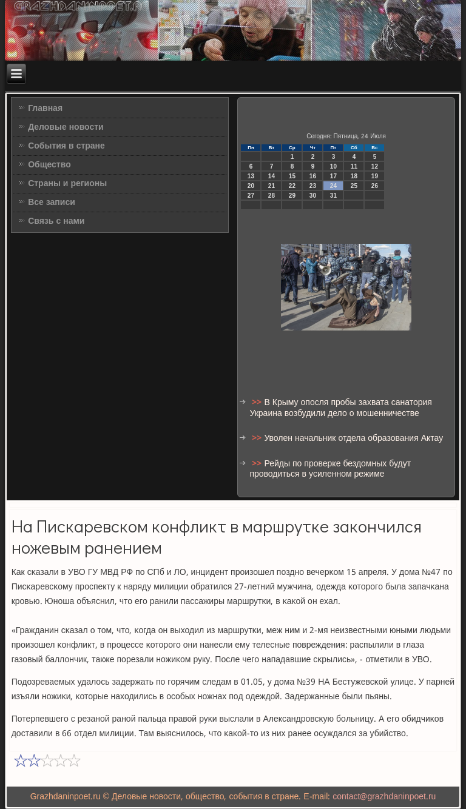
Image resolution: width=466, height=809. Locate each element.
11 (354, 166)
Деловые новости (66, 127)
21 (271, 186)
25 (354, 186)
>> (258, 402)
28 (271, 195)
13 (251, 176)
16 (312, 176)
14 (271, 176)
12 (374, 166)
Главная (45, 108)
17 (333, 176)
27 (251, 195)
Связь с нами (56, 221)
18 (354, 176)
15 (292, 176)
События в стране (66, 146)
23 (312, 186)
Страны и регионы (67, 183)
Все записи (51, 202)
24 (333, 186)
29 (292, 195)
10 (333, 166)
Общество (49, 165)
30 (312, 195)
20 (251, 186)
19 (374, 176)
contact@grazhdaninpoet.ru (384, 797)
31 (333, 195)
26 (374, 186)
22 (292, 186)
